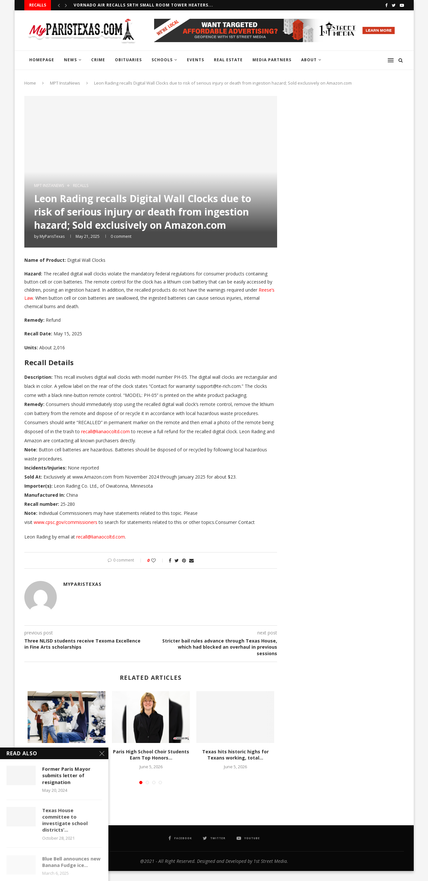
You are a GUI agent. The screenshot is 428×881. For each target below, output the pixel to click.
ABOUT (309, 60)
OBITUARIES (128, 60)
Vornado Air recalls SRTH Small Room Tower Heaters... (143, 5)
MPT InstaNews (65, 83)
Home (30, 83)
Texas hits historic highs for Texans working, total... (235, 754)
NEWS (70, 60)
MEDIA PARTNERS (271, 60)
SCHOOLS (162, 60)
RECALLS (80, 185)
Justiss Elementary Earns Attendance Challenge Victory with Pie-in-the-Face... (66, 757)
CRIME (98, 60)
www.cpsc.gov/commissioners (65, 522)
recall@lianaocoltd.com (105, 431)
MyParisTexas (52, 236)
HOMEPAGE (41, 60)
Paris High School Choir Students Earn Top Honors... (151, 754)
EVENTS (195, 60)
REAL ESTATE (228, 60)
